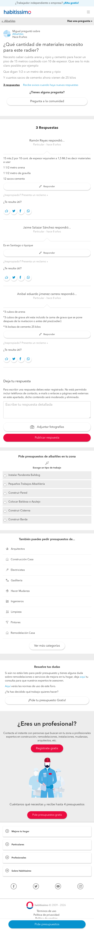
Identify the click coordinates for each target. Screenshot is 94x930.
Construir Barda (18, 519)
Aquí (8, 686)
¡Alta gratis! (71, 3)
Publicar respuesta (47, 437)
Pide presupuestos (47, 924)
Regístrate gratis (47, 748)
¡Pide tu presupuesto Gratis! (47, 700)
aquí (82, 677)
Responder (47, 186)
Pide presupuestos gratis (47, 815)
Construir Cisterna (19, 510)
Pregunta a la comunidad (47, 101)
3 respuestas (11, 85)
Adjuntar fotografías (47, 427)
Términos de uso (46, 911)
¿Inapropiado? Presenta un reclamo (25, 195)
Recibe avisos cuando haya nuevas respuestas (50, 85)
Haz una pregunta (78, 21)
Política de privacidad (46, 915)
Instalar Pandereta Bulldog (24, 475)
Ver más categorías (47, 645)
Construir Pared (17, 493)
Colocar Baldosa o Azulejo (24, 502)
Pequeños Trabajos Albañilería (26, 484)
